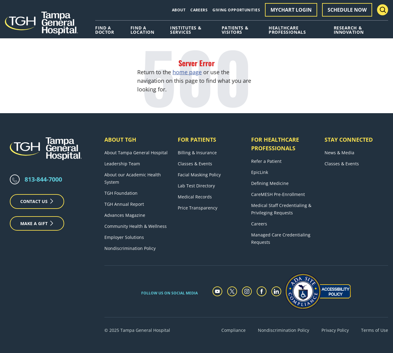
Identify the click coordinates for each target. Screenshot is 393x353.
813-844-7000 (43, 179)
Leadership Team (122, 164)
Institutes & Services (185, 30)
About (178, 10)
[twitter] (232, 291)
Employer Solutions (124, 237)
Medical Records (195, 197)
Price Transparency (197, 208)
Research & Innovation (349, 30)
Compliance (233, 330)
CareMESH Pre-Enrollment (278, 194)
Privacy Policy (335, 330)
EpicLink (259, 172)
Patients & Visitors (235, 30)
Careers (199, 10)
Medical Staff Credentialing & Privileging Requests (281, 209)
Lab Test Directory (196, 186)
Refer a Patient (266, 161)
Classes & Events (195, 164)
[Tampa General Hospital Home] (41, 25)
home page (187, 72)
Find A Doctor (104, 30)
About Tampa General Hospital (136, 152)
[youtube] (217, 291)
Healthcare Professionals (287, 30)
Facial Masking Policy (199, 175)
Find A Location (142, 30)
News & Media (339, 152)
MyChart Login (291, 9)
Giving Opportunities (236, 10)
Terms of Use (374, 330)
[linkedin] (276, 291)
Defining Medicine (270, 183)
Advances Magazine (124, 215)
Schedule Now (347, 9)
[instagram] (247, 291)
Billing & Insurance (197, 152)
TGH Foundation (121, 193)
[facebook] (262, 291)
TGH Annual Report (124, 204)
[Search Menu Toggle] (382, 9)
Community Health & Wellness (135, 226)
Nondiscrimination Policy (130, 248)
